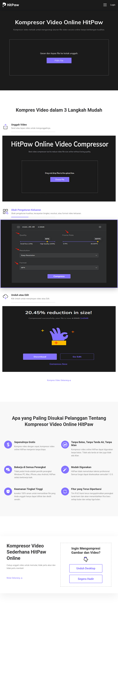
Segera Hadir (86, 579)
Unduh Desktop (85, 568)
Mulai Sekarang (14, 578)
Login (112, 5)
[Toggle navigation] (105, 5)
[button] (59, 57)
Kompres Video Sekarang (59, 380)
